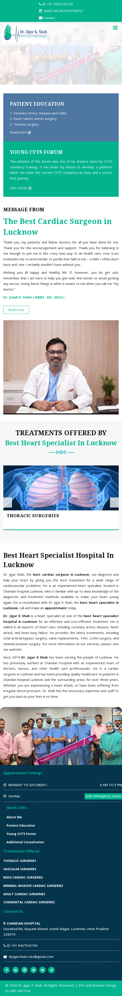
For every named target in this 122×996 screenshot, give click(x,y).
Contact (47, 18)
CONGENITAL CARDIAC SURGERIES (29, 902)
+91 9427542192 (56, 4)
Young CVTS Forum (21, 834)
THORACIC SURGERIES (33, 515)
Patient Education (21, 825)
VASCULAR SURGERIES (19, 869)
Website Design (104, 985)
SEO (81, 985)
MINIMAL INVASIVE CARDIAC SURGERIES (33, 886)
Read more (18, 132)
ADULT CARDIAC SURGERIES (24, 894)
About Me (14, 817)
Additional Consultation (25, 842)
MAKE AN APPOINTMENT (61, 11)
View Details (18, 188)
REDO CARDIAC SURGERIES (23, 877)
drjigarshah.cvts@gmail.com (31, 956)
